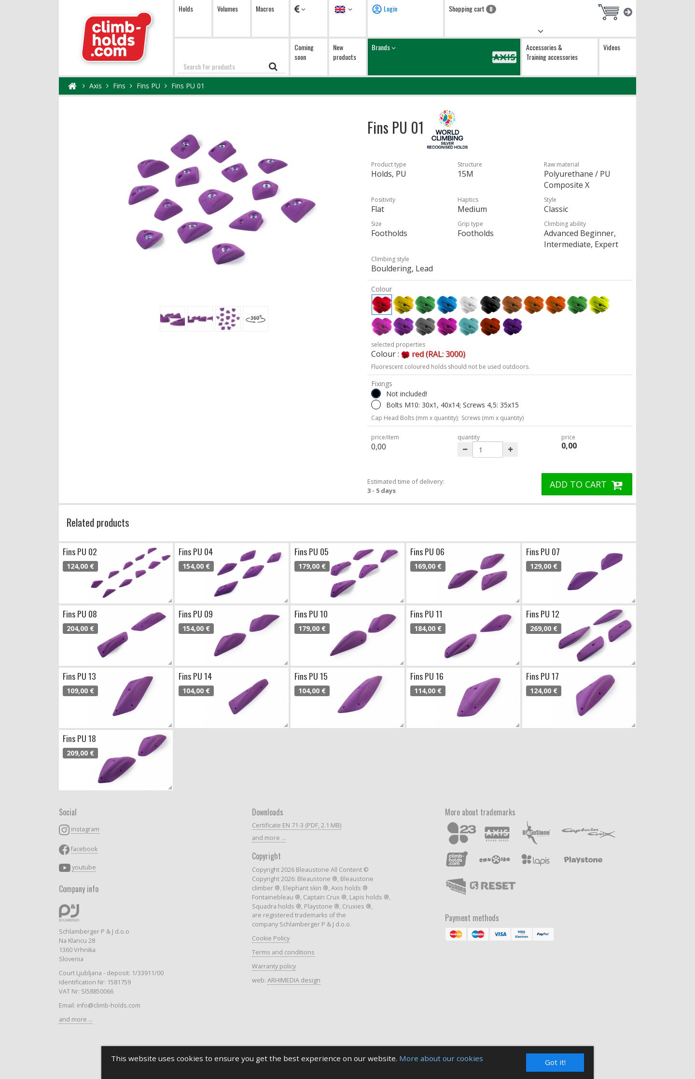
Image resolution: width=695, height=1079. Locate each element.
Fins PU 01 (188, 85)
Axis (95, 85)
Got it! (555, 1062)
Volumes (227, 8)
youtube (84, 867)
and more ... (76, 1019)
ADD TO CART (587, 484)
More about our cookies (441, 1058)
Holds (186, 8)
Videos (611, 47)
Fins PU (148, 85)
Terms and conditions (283, 952)
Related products (98, 522)
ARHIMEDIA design (293, 980)
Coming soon (304, 52)
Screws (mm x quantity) (492, 418)
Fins (119, 85)
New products (344, 52)
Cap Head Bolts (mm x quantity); (415, 418)
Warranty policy (274, 966)
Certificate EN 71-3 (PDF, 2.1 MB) (296, 825)
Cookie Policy (271, 938)
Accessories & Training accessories (552, 52)
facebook (84, 849)
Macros (265, 8)
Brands (444, 56)
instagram (85, 829)
